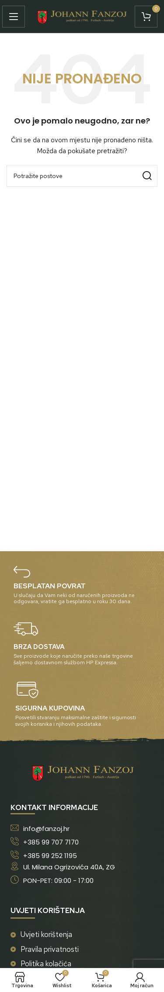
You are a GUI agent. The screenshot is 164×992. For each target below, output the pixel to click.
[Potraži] (82, 176)
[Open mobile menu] (15, 16)
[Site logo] (82, 16)
